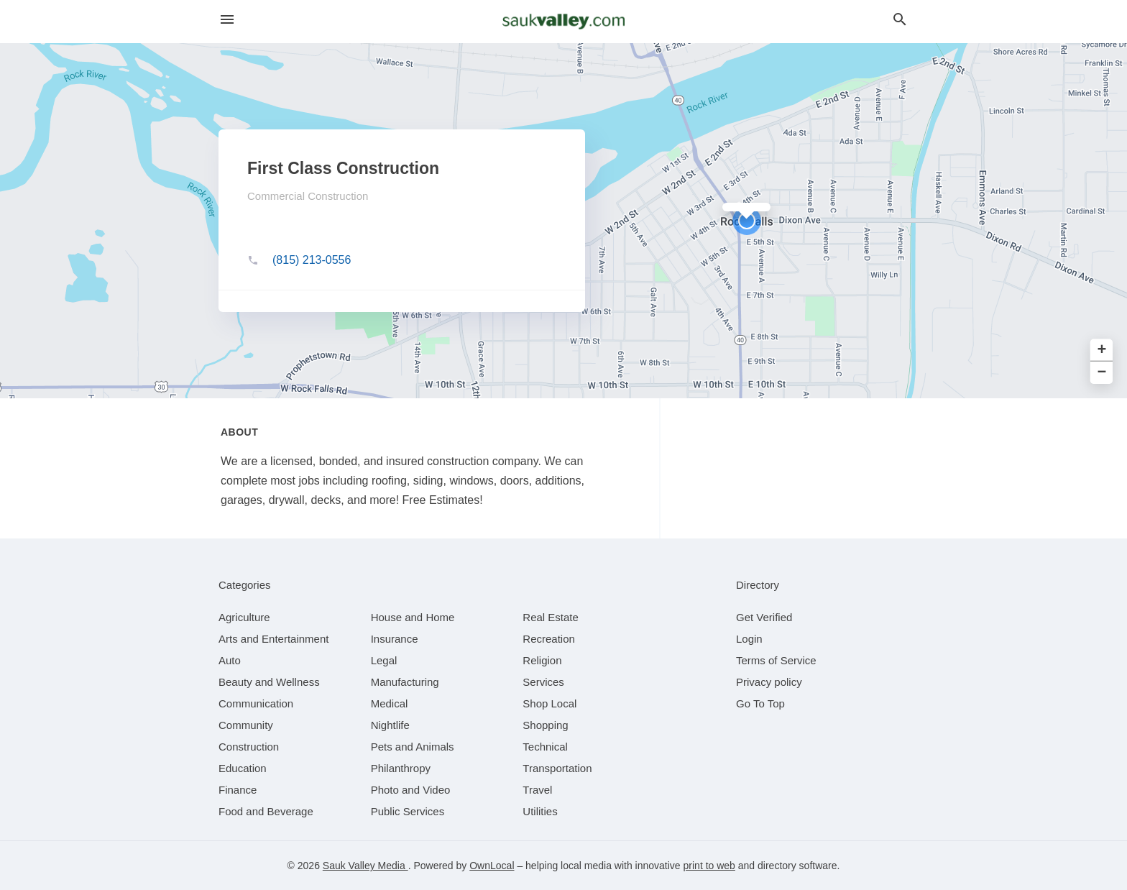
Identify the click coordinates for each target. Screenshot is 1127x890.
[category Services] (543, 682)
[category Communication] (255, 703)
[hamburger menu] (227, 20)
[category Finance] (237, 790)
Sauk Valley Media (365, 865)
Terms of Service (776, 660)
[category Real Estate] (551, 617)
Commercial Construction (307, 196)
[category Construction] (248, 746)
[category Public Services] (408, 811)
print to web (709, 865)
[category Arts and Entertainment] (273, 639)
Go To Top (760, 703)
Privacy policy (769, 682)
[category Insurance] (394, 639)
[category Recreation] (549, 639)
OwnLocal (491, 865)
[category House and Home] (413, 617)
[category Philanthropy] (401, 768)
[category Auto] (229, 660)
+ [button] (1102, 350)
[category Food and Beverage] (265, 811)
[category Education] (242, 768)
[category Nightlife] (390, 725)
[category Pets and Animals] (412, 746)
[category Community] (245, 725)
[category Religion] (542, 660)
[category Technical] (545, 746)
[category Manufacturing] (405, 682)
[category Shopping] (545, 725)
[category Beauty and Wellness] (269, 682)
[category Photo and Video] (411, 790)
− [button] (1102, 372)
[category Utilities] (540, 811)
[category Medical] (389, 703)
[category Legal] (384, 660)
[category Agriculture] (244, 617)
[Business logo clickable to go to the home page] (563, 21)
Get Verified (764, 617)
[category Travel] (537, 790)
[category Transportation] (557, 768)
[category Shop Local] (549, 703)
